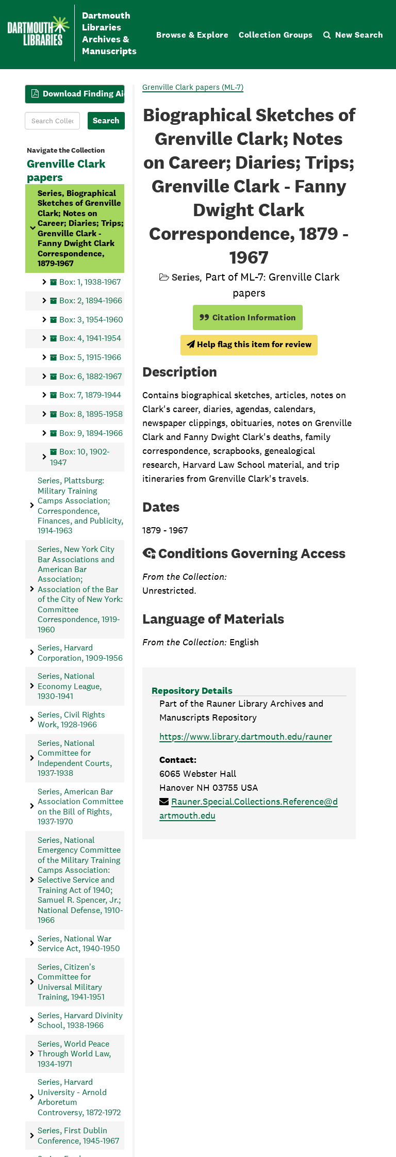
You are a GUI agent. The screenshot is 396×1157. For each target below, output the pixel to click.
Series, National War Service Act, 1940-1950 (79, 943)
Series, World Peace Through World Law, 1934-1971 (74, 1053)
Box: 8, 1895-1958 (91, 414)
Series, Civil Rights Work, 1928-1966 (71, 719)
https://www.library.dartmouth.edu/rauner (245, 736)
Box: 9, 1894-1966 (91, 433)
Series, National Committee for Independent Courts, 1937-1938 (75, 758)
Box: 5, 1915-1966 (90, 357)
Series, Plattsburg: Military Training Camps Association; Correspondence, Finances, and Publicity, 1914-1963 (80, 505)
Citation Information (247, 317)
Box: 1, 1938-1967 (90, 281)
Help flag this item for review (249, 344)
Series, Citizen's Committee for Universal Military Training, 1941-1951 (71, 982)
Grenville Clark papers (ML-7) (192, 87)
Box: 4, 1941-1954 (90, 338)
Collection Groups (276, 34)
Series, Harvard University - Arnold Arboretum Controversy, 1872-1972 (79, 1097)
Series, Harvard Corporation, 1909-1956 (80, 652)
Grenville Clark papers (66, 170)
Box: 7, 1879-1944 (90, 394)
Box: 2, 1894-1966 (90, 300)
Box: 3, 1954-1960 (91, 319)
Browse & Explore (192, 34)
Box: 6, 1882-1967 (90, 376)
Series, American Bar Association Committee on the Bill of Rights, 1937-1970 (80, 806)
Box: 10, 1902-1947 (80, 456)
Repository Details (192, 690)
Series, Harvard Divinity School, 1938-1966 (80, 1020)
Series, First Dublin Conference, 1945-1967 (78, 1135)
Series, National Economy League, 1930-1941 (70, 686)
